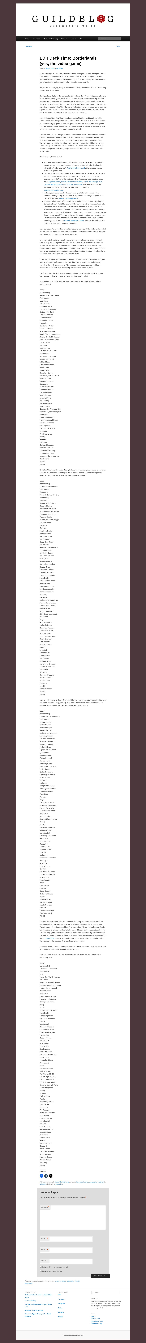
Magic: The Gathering (50, 39)
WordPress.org (96, 1323)
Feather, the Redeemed (76, 168)
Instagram (61, 1303)
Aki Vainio (59, 68)
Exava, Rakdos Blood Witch (71, 182)
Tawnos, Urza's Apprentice (68, 198)
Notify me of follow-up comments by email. (55, 1267)
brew (86, 1182)
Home (27, 39)
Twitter (73, 39)
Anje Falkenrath (54, 182)
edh (102, 1182)
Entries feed (95, 1319)
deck (99, 1182)
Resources (36, 39)
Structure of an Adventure (34, 1310)
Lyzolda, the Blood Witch (53, 185)
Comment (45, 1207)
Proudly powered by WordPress (73, 1335)
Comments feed (97, 1321)
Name (44, 1238)
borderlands (80, 1182)
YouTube (61, 1312)
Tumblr (60, 1317)
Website (44, 1261)
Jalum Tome (49, 938)
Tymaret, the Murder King (53, 190)
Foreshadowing (30, 1301)
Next (119, 46)
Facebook (64, 39)
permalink (59, 1184)
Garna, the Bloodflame (73, 185)
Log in (93, 1316)
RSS (59, 1294)
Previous (28, 46)
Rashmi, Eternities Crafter (74, 221)
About (81, 39)
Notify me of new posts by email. (52, 1271)
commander (93, 1182)
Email (44, 1249)
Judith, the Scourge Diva (92, 182)
